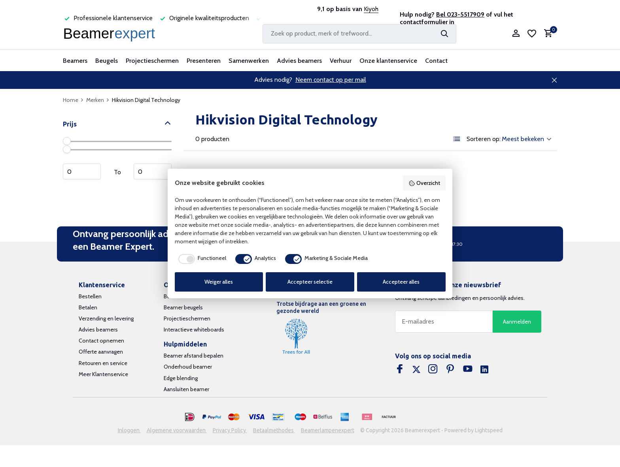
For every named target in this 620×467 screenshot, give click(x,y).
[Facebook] (400, 369)
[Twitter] (416, 369)
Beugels (106, 60)
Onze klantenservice (388, 60)
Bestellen (90, 296)
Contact (436, 60)
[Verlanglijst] (531, 33)
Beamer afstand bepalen (193, 355)
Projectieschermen (152, 60)
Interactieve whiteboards (194, 329)
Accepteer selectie (310, 281)
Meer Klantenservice (103, 374)
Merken (98, 100)
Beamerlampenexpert (327, 430)
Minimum (82, 171)
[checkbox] (200, 259)
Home (73, 100)
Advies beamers (299, 60)
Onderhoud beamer (188, 366)
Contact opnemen (101, 340)
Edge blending (181, 378)
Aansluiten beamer (186, 389)
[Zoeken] (359, 33)
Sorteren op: (484, 139)
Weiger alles (218, 281)
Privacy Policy (230, 430)
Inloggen (129, 430)
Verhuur (341, 60)
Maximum (153, 171)
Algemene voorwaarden (177, 430)
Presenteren (204, 60)
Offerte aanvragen (101, 351)
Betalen (88, 307)
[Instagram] (433, 369)
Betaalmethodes (274, 430)
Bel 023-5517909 (460, 14)
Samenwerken (249, 60)
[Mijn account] (516, 33)
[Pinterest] (450, 369)
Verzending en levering (106, 318)
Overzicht (424, 182)
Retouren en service (103, 363)
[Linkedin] (484, 369)
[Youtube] (468, 369)
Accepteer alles (401, 281)
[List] (457, 139)
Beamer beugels (183, 307)
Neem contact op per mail (330, 79)
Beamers (75, 60)
